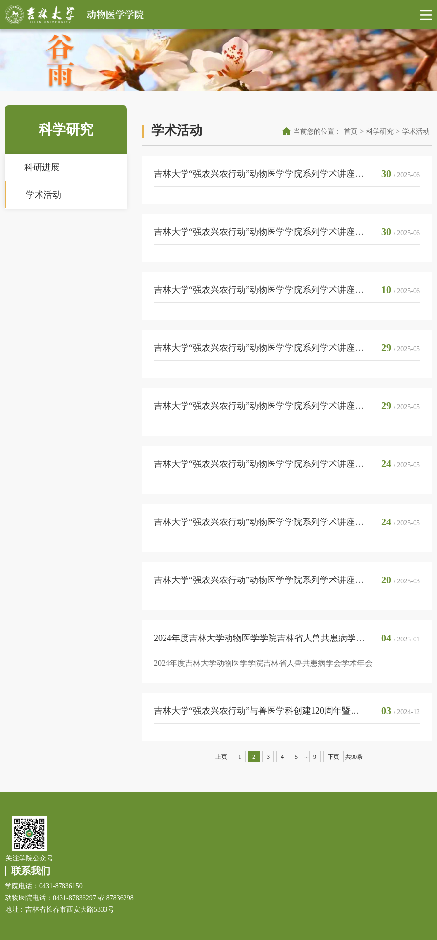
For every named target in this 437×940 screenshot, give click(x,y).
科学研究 (380, 131)
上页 (221, 756)
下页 (333, 756)
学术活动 (43, 195)
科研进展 (42, 167)
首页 (350, 131)
